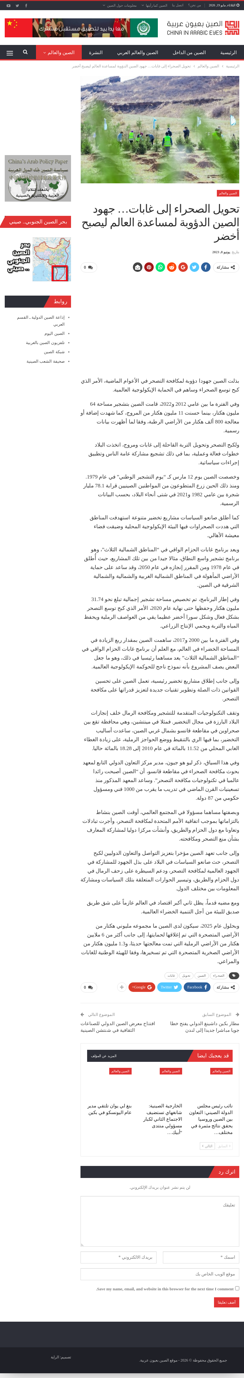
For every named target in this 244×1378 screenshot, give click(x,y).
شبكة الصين (54, 351)
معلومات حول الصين (122, 5)
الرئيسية (228, 52)
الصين (202, 975)
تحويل (186, 975)
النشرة (96, 52)
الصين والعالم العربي (137, 52)
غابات (171, 975)
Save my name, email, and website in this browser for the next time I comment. (165, 1288)
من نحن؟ (194, 5)
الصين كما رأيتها (157, 5)
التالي (207, 1145)
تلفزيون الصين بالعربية (45, 342)
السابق (224, 1145)
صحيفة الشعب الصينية (46, 361)
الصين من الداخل (189, 52)
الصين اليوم (54, 333)
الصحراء (218, 975)
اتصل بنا (177, 5)
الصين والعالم (228, 193)
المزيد (68, 52)
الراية (55, 1356)
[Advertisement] (160, 322)
